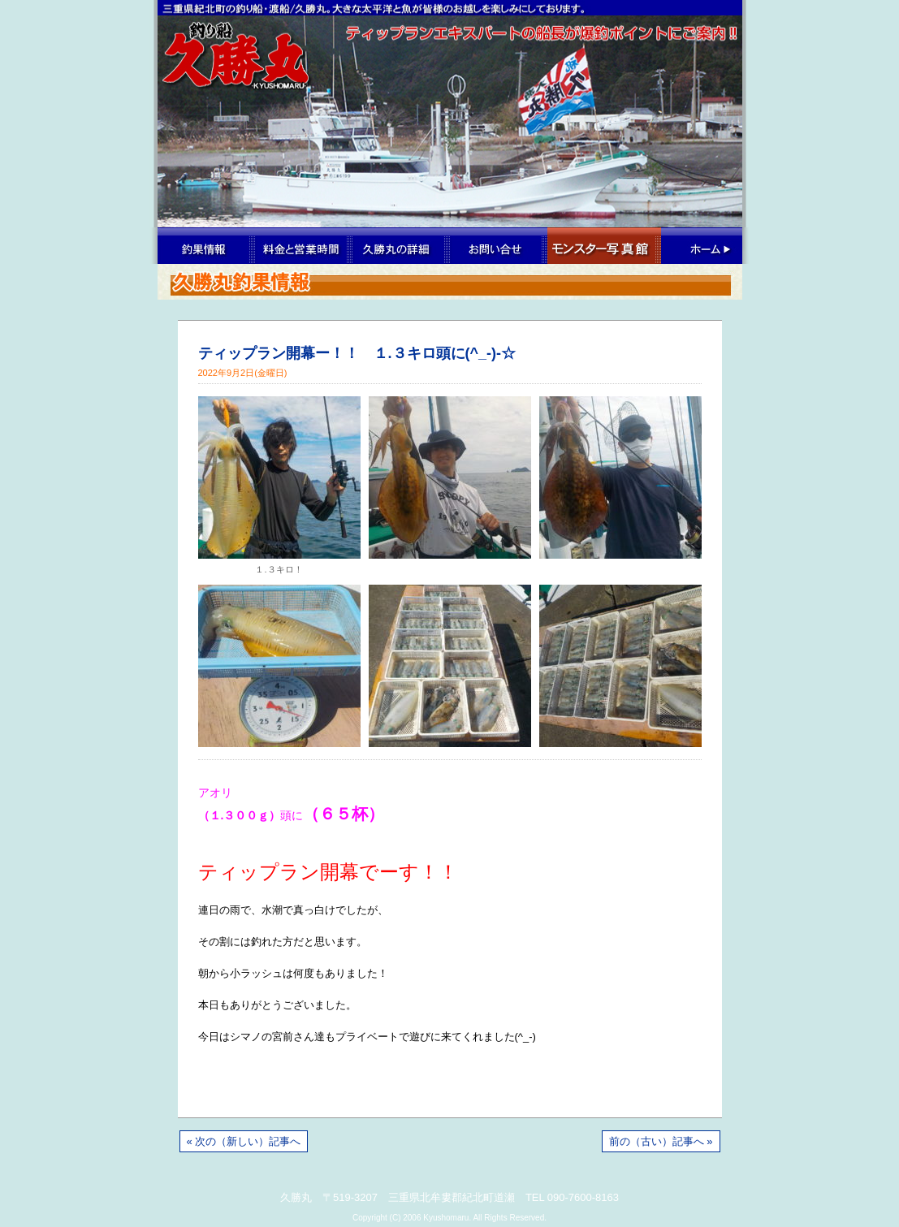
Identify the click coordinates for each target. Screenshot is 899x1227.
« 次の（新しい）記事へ (244, 1141)
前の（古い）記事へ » (661, 1141)
